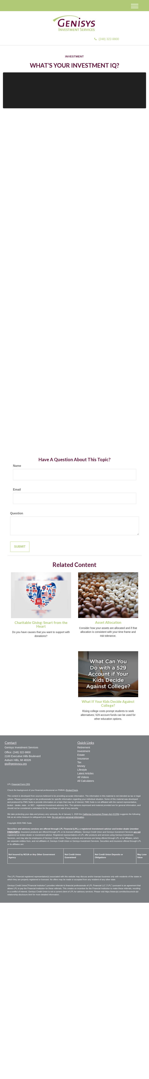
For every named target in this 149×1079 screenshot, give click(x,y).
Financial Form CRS (21, 784)
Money (81, 766)
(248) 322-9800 (106, 39)
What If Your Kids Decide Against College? (108, 704)
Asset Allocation (108, 622)
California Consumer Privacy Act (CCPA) (101, 814)
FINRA (10, 832)
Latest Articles (85, 773)
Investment (83, 751)
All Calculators (85, 780)
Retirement (83, 747)
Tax (79, 762)
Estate (81, 754)
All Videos (83, 777)
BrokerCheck (72, 790)
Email (17, 489)
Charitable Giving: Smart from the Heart (41, 625)
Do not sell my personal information (68, 817)
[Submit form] (19, 547)
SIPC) (17, 832)
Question (16, 513)
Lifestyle (82, 769)
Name (17, 465)
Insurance (83, 758)
